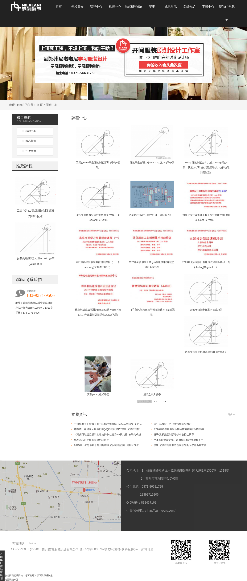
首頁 (59, 6)
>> (164, 401)
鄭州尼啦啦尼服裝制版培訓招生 (91, 439)
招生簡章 (31, 150)
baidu (32, 543)
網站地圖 (147, 549)
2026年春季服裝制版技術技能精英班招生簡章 (179, 429)
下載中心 (208, 6)
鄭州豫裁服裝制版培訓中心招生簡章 (174, 434)
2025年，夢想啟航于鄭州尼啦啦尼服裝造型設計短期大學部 (106, 445)
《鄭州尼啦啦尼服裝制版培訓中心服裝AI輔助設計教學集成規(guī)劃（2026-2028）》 (109, 434)
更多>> (231, 414)
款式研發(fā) (133, 6)
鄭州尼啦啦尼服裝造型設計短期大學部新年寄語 (180, 445)
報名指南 (31, 140)
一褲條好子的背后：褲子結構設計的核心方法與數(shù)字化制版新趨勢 (109, 423)
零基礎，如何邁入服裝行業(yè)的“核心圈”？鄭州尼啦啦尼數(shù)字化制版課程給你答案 (109, 429)
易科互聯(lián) (131, 549)
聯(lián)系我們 (227, 13)
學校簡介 (77, 6)
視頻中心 (115, 6)
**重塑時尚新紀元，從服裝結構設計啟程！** (178, 439)
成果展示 (171, 6)
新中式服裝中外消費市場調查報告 (172, 423)
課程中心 (96, 6)
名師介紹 (189, 6)
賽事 (152, 6)
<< (155, 401)
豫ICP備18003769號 (93, 549)
